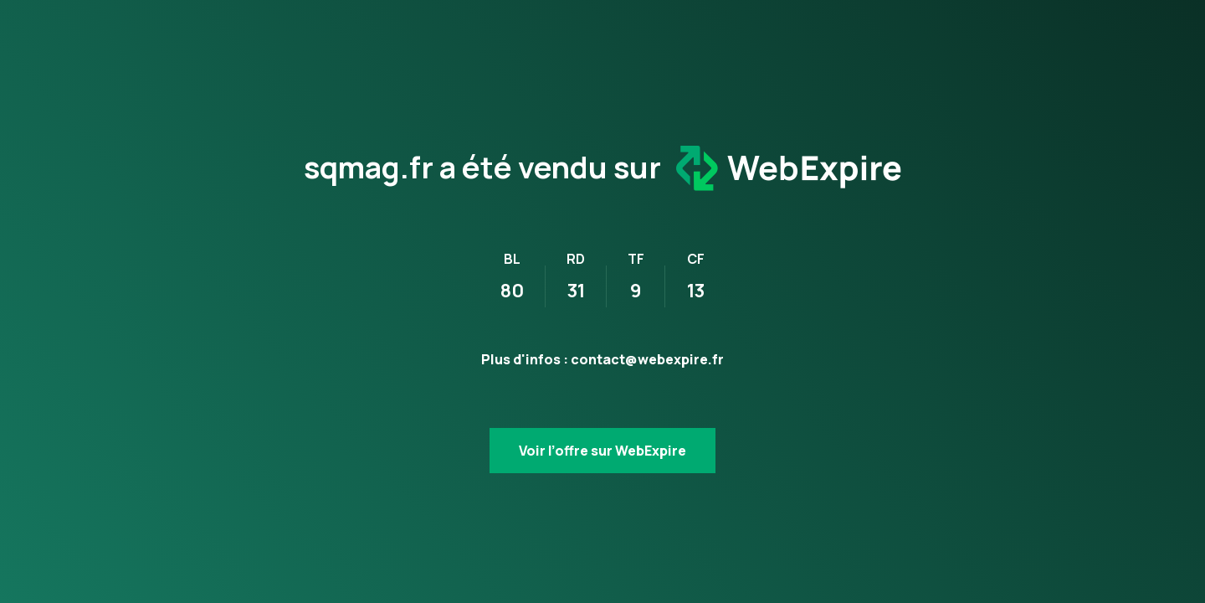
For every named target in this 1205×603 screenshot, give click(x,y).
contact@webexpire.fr (647, 359)
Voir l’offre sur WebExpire (602, 450)
